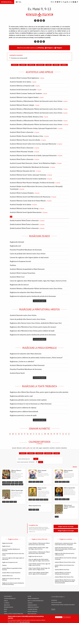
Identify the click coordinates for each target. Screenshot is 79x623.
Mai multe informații (25, 622)
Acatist (4, 482)
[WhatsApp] (71, 1)
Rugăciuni (40, 65)
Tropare (56, 65)
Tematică (30, 603)
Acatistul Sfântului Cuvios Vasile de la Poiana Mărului (31, 201)
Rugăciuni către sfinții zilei (39, 539)
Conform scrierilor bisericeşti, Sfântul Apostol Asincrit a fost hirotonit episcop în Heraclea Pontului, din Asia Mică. (69, 475)
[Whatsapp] (38, 20)
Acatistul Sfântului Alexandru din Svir (25, 171)
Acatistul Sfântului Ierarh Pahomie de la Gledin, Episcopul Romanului (36, 155)
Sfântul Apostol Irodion (42, 488)
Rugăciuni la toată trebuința (39, 386)
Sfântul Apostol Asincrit (68, 471)
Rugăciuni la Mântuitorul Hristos (39, 309)
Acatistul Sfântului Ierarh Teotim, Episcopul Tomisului (31, 175)
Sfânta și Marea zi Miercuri (16, 471)
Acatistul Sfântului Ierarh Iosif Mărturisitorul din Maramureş (33, 197)
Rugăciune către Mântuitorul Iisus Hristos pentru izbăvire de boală (32, 331)
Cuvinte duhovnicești (10, 598)
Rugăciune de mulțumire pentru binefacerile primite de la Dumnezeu (33, 296)
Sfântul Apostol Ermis (35, 505)
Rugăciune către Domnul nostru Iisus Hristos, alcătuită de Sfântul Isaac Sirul (36, 323)
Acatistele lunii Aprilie (39, 72)
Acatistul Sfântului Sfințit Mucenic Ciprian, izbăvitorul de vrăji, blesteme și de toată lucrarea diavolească (65, 581)
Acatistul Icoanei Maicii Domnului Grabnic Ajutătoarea (31, 179)
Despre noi (54, 600)
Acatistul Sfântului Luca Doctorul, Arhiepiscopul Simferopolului (63, 573)
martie (24, 448)
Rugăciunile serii (15, 246)
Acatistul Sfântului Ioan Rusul (62, 569)
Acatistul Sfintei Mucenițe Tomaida (24, 151)
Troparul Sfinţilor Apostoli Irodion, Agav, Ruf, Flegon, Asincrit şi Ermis (39, 564)
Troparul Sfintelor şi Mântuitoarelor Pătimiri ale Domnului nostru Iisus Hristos (39, 543)
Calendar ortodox (39, 442)
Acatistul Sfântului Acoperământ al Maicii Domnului (27, 269)
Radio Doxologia (32, 613)
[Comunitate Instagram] (73, 1)
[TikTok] (69, 1)
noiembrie (58, 448)
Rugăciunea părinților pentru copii (21, 396)
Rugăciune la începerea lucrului (20, 261)
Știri (5, 611)
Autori (29, 596)
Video (16, 484)
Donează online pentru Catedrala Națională (63, 604)
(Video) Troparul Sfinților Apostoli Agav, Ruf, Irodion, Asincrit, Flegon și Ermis (39, 568)
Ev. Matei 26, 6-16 (32, 531)
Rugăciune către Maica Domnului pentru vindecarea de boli (64, 554)
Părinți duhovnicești (33, 598)
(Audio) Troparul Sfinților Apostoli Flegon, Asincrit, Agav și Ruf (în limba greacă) (39, 573)
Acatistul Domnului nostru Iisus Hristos (23, 315)
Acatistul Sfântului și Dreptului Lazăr (25, 86)
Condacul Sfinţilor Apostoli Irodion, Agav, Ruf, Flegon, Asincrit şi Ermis (39, 548)
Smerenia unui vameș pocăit (19, 58)
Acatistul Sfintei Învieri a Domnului (24, 132)
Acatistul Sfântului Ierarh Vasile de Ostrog (27, 208)
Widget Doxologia (32, 611)
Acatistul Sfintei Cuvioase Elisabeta (25, 193)
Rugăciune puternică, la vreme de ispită (23, 415)
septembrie (46, 448)
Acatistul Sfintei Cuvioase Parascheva (22, 273)
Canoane (23, 65)
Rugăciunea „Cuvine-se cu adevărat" (22, 361)
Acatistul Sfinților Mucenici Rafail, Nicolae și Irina (29, 117)
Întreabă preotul (8, 607)
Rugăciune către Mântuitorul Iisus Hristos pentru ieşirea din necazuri (33, 327)
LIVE (53, 1)
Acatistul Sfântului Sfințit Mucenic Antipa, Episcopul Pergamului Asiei (36, 128)
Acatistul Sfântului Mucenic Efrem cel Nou (65, 562)
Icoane (20, 482)
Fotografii (21, 484)
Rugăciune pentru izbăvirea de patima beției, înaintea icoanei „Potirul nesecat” (36, 357)
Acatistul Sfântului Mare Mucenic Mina (64, 577)
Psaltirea (13, 265)
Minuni (16, 482)
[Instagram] (67, 1)
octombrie (52, 448)
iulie (37, 448)
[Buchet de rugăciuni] (59, 1)
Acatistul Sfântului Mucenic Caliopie (24, 105)
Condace (64, 65)
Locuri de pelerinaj (6, 484)
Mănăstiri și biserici (33, 607)
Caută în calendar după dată (22, 462)
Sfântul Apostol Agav (17, 490)
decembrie (64, 448)
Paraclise (31, 65)
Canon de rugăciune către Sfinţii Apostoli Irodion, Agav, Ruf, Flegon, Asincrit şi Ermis (38, 281)
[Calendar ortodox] (56, 1)
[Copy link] (44, 20)
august (40, 448)
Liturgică (6, 603)
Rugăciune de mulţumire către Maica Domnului (25, 292)
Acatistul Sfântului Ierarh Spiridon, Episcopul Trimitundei (66, 558)
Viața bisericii (8, 596)
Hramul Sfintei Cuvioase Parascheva (13, 613)
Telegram (59, 48)
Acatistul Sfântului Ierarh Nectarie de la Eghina (64, 565)
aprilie (28, 448)
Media (5, 609)
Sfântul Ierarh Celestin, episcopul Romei (69, 507)
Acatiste (15, 65)
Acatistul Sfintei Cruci (17, 277)
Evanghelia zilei (33, 525)
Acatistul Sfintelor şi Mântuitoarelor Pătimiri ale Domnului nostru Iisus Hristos (39, 101)
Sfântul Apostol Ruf (69, 488)
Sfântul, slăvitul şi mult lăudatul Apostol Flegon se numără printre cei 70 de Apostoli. (43, 475)
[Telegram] (75, 1)
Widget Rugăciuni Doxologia (66, 530)
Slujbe (48, 65)
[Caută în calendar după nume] (25, 459)
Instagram (50, 48)
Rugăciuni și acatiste (66, 539)
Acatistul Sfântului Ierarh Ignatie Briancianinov (28, 212)
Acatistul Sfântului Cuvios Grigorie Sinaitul (27, 97)
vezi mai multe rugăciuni (39, 301)
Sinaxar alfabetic (39, 428)
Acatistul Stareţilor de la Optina (23, 82)
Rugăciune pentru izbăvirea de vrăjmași (23, 408)
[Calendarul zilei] (58, 1)
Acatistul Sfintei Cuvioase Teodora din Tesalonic (28, 93)
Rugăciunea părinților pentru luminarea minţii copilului (28, 400)
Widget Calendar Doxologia (66, 526)
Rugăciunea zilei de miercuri (19, 285)
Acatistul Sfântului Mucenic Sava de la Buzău (28, 140)
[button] (18, 2)
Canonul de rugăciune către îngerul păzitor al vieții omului (29, 257)
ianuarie (14, 448)
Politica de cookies (56, 602)
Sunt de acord (59, 617)
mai (31, 448)
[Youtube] (65, 1)
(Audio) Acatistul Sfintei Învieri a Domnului (27, 220)
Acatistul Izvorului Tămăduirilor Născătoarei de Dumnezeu (32, 167)
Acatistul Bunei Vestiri (17, 373)
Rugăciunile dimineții (17, 242)
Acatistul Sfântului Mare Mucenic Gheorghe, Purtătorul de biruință (35, 182)
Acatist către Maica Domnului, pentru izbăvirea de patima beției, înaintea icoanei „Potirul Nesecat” (65, 549)
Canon (30, 481)
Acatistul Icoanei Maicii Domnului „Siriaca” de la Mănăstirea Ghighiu (36, 163)
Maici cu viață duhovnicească (35, 600)
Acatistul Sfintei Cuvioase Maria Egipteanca (27, 78)
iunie (34, 448)
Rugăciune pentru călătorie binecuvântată (24, 411)
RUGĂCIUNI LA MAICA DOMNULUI (39, 348)
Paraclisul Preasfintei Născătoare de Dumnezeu (26, 250)
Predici (12, 484)
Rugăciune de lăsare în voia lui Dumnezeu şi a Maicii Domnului (30, 404)
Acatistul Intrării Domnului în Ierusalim (25, 89)
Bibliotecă (7, 605)
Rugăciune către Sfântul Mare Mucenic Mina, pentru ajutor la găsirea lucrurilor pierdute (39, 392)
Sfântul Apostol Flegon (42, 471)
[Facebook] (63, 1)
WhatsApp (41, 48)
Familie (6, 600)
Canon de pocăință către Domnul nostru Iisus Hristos (27, 254)
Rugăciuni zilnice (39, 236)
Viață (13, 482)
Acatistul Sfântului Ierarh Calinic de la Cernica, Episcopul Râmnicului (36, 144)
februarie (19, 448)
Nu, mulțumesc (67, 617)
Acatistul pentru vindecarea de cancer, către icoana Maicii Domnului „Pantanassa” (65, 543)
